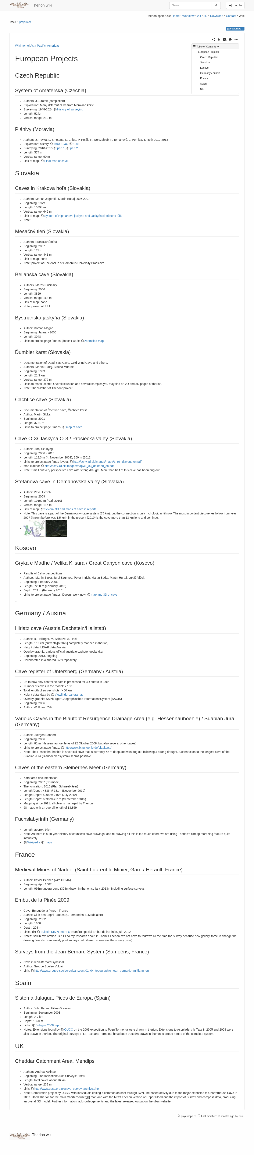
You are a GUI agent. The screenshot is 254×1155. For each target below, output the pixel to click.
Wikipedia (33, 842)
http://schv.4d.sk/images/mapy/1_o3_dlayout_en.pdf (107, 461)
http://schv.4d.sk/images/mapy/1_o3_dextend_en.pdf (79, 466)
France (204, 78)
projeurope (25, 22)
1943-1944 (60, 144)
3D (205, 16)
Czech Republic (209, 57)
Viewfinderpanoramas (69, 694)
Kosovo (204, 67)
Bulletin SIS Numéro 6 (55, 931)
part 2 (74, 148)
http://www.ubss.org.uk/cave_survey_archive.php (66, 1088)
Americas (53, 45)
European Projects (208, 51)
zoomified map (94, 341)
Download (216, 16)
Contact (231, 16)
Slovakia (205, 62)
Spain (203, 83)
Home (175, 16)
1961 (76, 144)
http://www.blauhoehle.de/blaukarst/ (88, 747)
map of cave (74, 427)
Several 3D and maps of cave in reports (70, 509)
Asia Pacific (38, 45)
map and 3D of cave (104, 594)
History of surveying (70, 109)
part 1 (61, 148)
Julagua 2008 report (49, 1025)
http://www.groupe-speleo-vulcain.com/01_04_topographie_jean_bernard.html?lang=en (91, 970)
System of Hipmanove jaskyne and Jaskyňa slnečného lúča (83, 215)
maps (48, 842)
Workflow (188, 16)
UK (202, 89)
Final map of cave (56, 161)
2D (199, 16)
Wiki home (22, 45)
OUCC (68, 1029)
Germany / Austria (210, 73)
